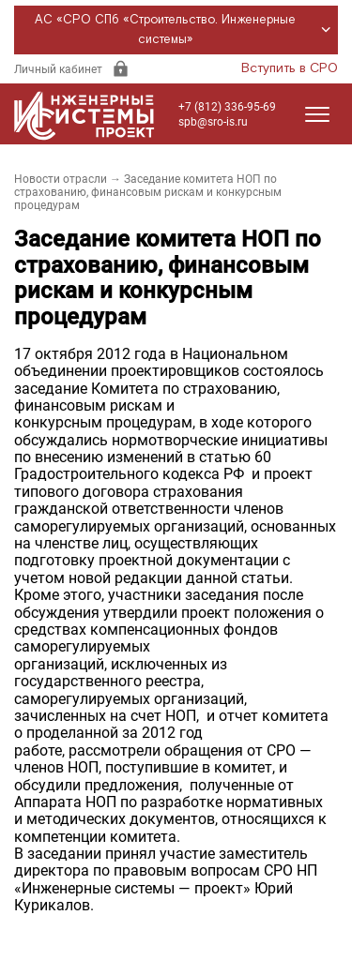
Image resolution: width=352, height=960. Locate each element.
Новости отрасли (60, 179)
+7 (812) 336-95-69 (227, 106)
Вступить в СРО (289, 68)
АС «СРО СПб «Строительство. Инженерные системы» (185, 30)
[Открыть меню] (317, 114)
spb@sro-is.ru (213, 121)
